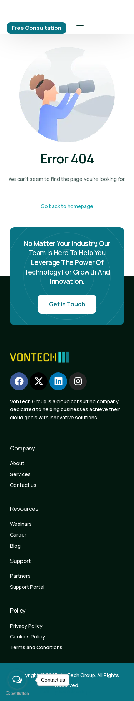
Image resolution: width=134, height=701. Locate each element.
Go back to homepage (67, 206)
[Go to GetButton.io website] (17, 693)
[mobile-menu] (79, 28)
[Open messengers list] (17, 680)
